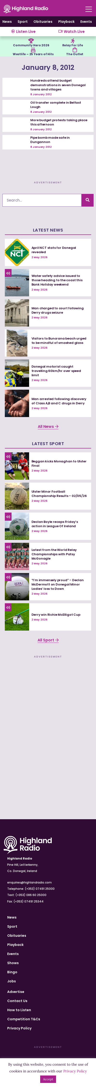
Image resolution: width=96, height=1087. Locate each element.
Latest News (48, 230)
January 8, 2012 (48, 67)
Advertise (15, 991)
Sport (23, 21)
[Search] (88, 200)
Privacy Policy (19, 1028)
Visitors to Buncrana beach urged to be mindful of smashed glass (59, 340)
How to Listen (19, 1010)
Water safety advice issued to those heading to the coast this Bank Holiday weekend (57, 280)
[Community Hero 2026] (31, 41)
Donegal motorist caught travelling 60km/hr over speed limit (56, 370)
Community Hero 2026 (31, 45)
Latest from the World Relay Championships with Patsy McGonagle (54, 554)
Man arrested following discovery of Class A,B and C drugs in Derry (59, 401)
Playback (66, 21)
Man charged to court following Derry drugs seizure (58, 310)
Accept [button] (48, 1079)
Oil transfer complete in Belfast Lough (55, 104)
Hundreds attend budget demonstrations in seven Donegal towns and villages (58, 84)
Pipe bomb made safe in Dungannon (50, 139)
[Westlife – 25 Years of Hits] (33, 50)
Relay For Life (72, 45)
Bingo (12, 972)
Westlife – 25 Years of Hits (33, 54)
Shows (13, 963)
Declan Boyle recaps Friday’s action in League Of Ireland (55, 524)
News (7, 21)
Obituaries (42, 21)
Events (86, 21)
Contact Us (17, 1000)
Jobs (11, 981)
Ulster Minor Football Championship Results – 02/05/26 (59, 493)
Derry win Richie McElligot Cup (56, 614)
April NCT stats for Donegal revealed (54, 249)
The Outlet (74, 54)
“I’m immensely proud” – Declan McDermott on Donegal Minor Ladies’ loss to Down (58, 584)
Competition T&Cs (23, 1019)
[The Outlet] (74, 50)
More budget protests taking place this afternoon (58, 122)
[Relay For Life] (72, 41)
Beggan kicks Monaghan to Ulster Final (59, 463)
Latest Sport (48, 444)
